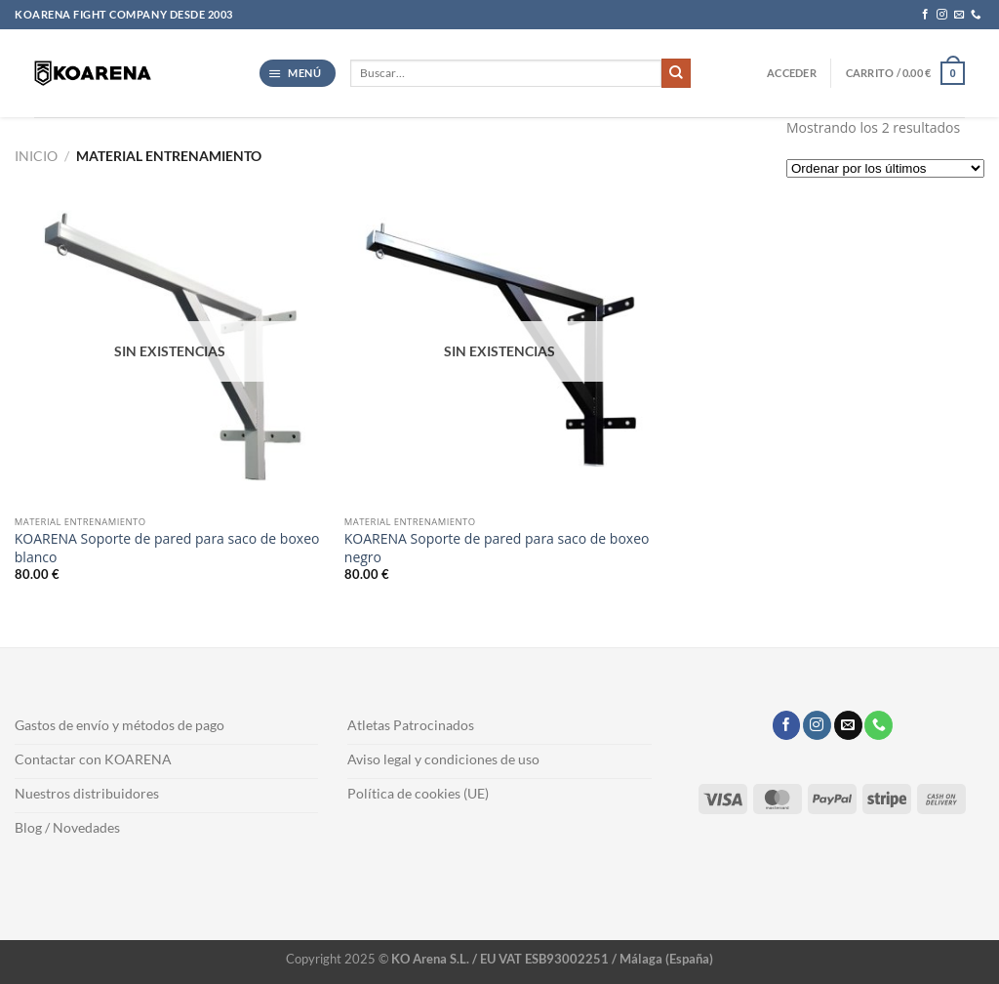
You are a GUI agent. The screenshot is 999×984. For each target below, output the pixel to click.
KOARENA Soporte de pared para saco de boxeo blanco (167, 547)
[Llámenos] (976, 14)
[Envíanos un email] (959, 14)
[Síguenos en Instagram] (942, 14)
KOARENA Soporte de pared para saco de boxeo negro (497, 547)
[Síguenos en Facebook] (925, 14)
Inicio (36, 155)
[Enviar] (676, 73)
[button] (298, 74)
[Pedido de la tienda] (885, 168)
